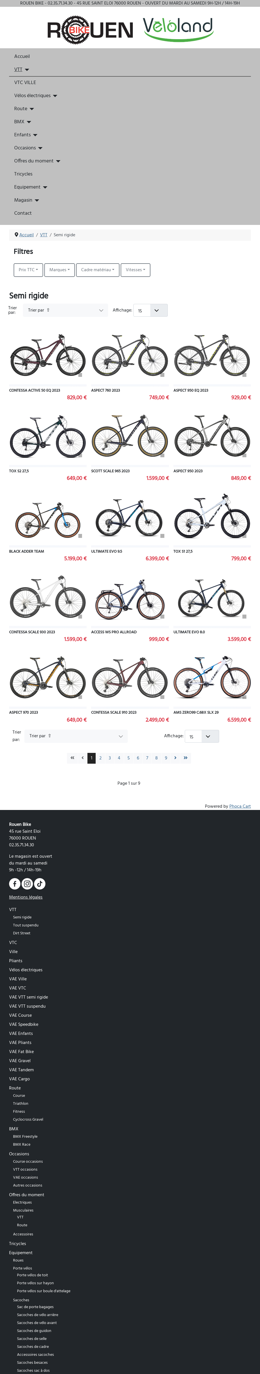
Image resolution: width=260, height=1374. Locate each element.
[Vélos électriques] (54, 96)
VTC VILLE (25, 83)
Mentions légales (26, 897)
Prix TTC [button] (27, 270)
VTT (18, 70)
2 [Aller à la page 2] (100, 758)
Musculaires (23, 1210)
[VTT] (26, 70)
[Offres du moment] (57, 161)
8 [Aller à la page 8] (156, 758)
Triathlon (20, 1104)
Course (19, 1096)
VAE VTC (17, 988)
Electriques (22, 1202)
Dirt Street (21, 933)
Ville (13, 952)
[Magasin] (35, 200)
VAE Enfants (21, 1033)
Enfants (22, 135)
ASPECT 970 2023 (23, 713)
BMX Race (21, 1144)
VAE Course (20, 1015)
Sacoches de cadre (33, 1347)
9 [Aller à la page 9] (166, 758)
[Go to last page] (185, 758)
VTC (13, 943)
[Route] (30, 109)
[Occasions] (39, 148)
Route (20, 109)
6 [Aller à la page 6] (138, 758)
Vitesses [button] (134, 270)
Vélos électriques (32, 96)
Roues (18, 1260)
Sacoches (21, 1300)
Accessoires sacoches (35, 1355)
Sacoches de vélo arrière (37, 1315)
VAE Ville (18, 979)
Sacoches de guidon (34, 1331)
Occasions (25, 148)
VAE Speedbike (23, 1024)
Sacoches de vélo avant (37, 1323)
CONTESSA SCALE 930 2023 (32, 632)
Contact (23, 213)
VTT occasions (25, 1169)
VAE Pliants (20, 1043)
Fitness (19, 1111)
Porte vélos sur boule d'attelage (43, 1291)
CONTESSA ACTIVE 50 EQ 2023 (34, 391)
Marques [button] (57, 270)
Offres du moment (34, 161)
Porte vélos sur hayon (35, 1283)
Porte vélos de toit (32, 1275)
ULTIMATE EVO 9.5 (106, 552)
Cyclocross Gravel (28, 1119)
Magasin (23, 200)
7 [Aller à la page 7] (147, 758)
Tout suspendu (26, 925)
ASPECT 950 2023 (188, 471)
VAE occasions (25, 1177)
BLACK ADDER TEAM (26, 552)
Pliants (15, 961)
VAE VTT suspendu (27, 1006)
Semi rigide (22, 917)
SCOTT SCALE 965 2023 (110, 471)
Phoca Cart (240, 806)
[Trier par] (65, 310)
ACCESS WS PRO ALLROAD (114, 632)
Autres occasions (27, 1185)
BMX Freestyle (25, 1136)
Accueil (22, 56)
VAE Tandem (21, 1070)
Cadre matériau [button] (96, 270)
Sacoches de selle (32, 1339)
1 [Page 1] (91, 758)
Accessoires (23, 1234)
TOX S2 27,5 (19, 471)
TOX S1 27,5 (182, 552)
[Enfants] (34, 135)
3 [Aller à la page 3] (110, 758)
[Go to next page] (175, 758)
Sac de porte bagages (35, 1307)
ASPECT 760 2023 (105, 391)
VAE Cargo (19, 1079)
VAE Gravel (20, 1061)
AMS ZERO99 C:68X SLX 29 (196, 713)
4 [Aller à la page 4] (119, 758)
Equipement (27, 187)
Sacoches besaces (32, 1363)
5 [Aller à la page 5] (128, 758)
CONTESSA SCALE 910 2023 (114, 713)
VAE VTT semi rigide (28, 997)
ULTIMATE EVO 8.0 (189, 632)
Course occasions (28, 1161)
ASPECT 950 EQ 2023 (190, 391)
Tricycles (23, 174)
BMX (19, 122)
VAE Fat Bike (21, 1052)
